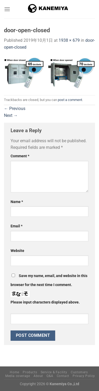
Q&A (49, 376)
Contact (63, 376)
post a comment (70, 100)
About (38, 376)
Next (11, 115)
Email (16, 226)
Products (30, 372)
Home (14, 372)
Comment (20, 156)
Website (17, 251)
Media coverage (17, 376)
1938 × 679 (69, 40)
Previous (14, 108)
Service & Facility (54, 372)
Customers (79, 372)
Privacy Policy (84, 376)
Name (17, 202)
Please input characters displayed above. (45, 302)
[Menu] (7, 9)
